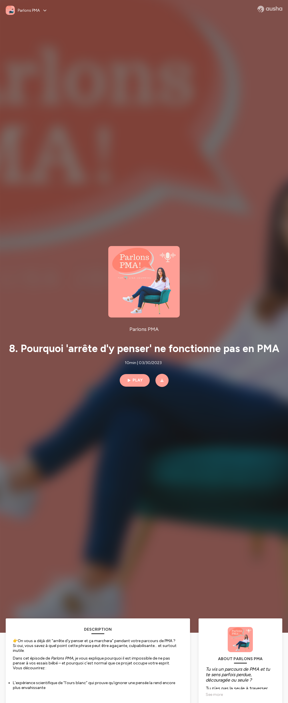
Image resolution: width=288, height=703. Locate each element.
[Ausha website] (269, 9)
